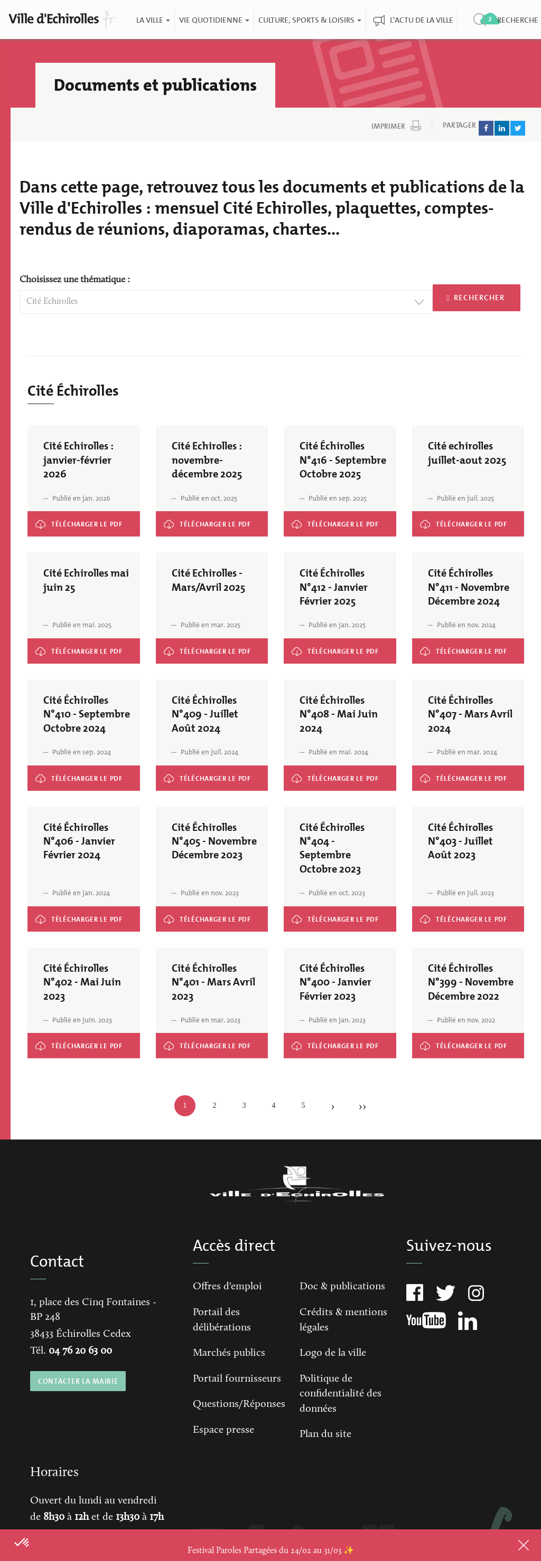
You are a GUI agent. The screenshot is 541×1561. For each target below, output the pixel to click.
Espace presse (223, 1430)
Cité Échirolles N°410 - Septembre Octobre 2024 (78, 777)
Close (509, 1545)
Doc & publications (342, 1286)
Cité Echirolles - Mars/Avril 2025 (194, 646)
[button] (22, 1543)
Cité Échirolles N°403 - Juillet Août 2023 (459, 914)
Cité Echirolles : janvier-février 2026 (70, 519)
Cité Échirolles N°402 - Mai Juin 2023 (71, 1041)
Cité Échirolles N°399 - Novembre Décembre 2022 (465, 1045)
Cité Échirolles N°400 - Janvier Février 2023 (335, 1041)
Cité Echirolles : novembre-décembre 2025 (206, 519)
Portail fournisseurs (237, 1379)
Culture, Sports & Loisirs (309, 20)
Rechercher (475, 297)
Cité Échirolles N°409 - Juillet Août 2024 (204, 774)
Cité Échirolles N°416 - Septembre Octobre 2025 (335, 523)
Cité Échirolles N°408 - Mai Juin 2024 (328, 774)
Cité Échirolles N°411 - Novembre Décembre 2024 (464, 650)
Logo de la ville (333, 1353)
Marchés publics (229, 1353)
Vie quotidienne (214, 20)
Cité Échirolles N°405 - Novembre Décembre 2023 (209, 918)
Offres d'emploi (227, 1286)
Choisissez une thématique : (75, 280)
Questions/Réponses (239, 1404)
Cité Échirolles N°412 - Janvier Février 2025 (334, 646)
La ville (153, 20)
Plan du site (325, 1434)
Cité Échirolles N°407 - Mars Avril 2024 (458, 774)
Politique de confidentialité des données (340, 1394)
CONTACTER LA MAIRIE (78, 1381)
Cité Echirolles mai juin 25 (58, 646)
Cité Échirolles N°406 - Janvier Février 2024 (78, 914)
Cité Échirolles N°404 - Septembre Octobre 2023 (336, 918)
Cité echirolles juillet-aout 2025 (449, 519)
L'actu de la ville (421, 20)
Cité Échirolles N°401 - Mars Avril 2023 (201, 1041)
